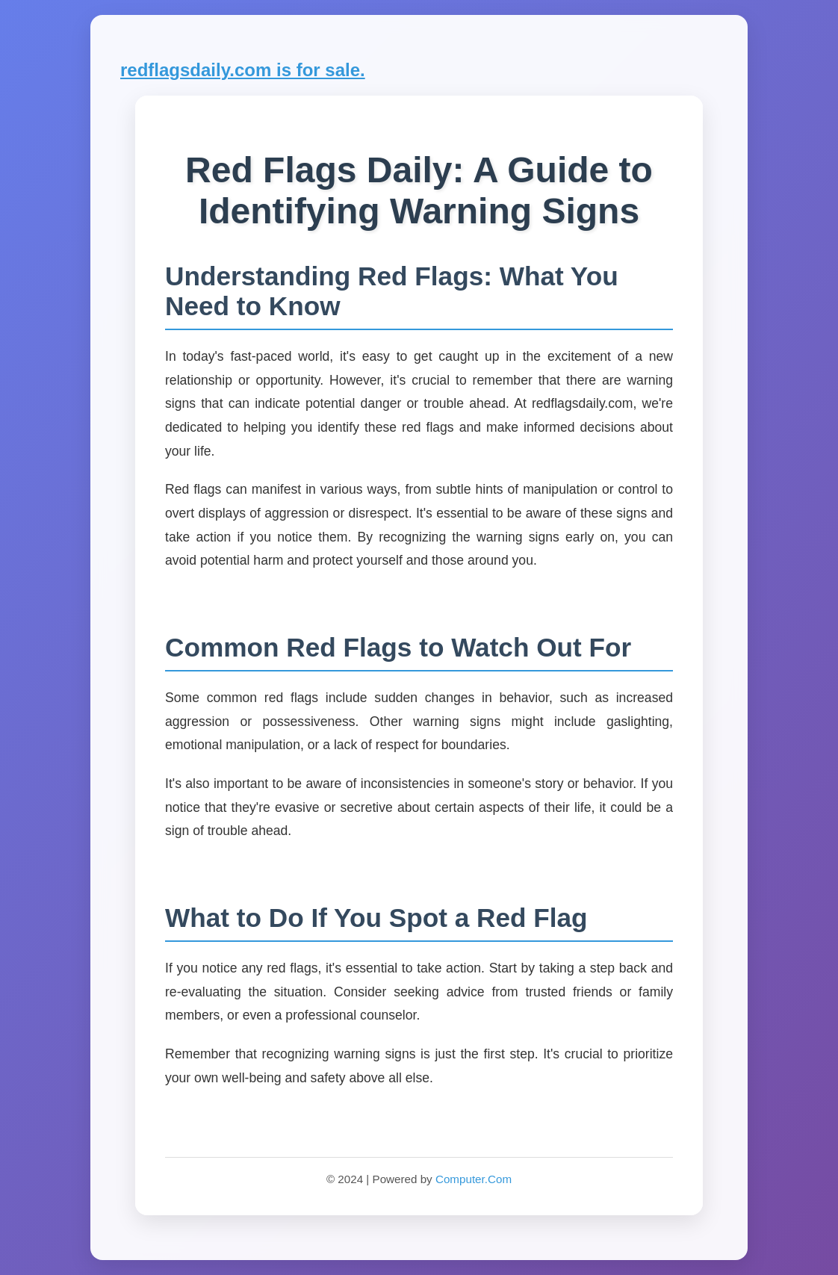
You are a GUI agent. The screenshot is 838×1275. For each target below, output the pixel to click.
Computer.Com (473, 1179)
